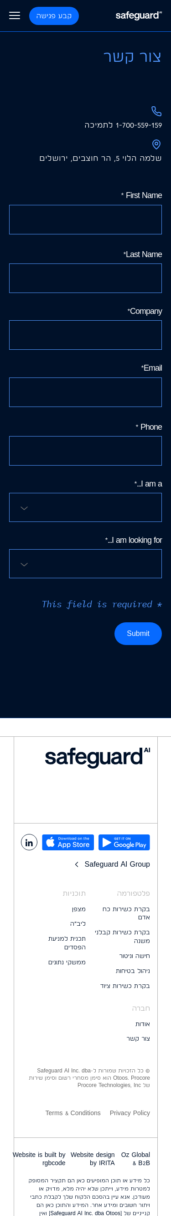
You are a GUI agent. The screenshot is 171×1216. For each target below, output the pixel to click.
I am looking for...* (85, 556)
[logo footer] (85, 758)
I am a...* (85, 500)
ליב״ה (78, 923)
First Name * (85, 212)
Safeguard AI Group (111, 864)
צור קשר (138, 1038)
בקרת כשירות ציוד (125, 985)
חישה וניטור (134, 955)
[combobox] (85, 507)
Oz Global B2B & (135, 1159)
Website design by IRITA (93, 1159)
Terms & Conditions (72, 1113)
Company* (85, 328)
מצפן (79, 909)
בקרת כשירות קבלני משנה (122, 936)
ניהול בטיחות (133, 970)
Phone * (85, 444)
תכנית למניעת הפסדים (67, 943)
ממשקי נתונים (67, 962)
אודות (142, 1023)
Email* (85, 385)
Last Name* (85, 271)
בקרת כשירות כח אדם (126, 913)
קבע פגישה (54, 15)
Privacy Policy (130, 1113)
